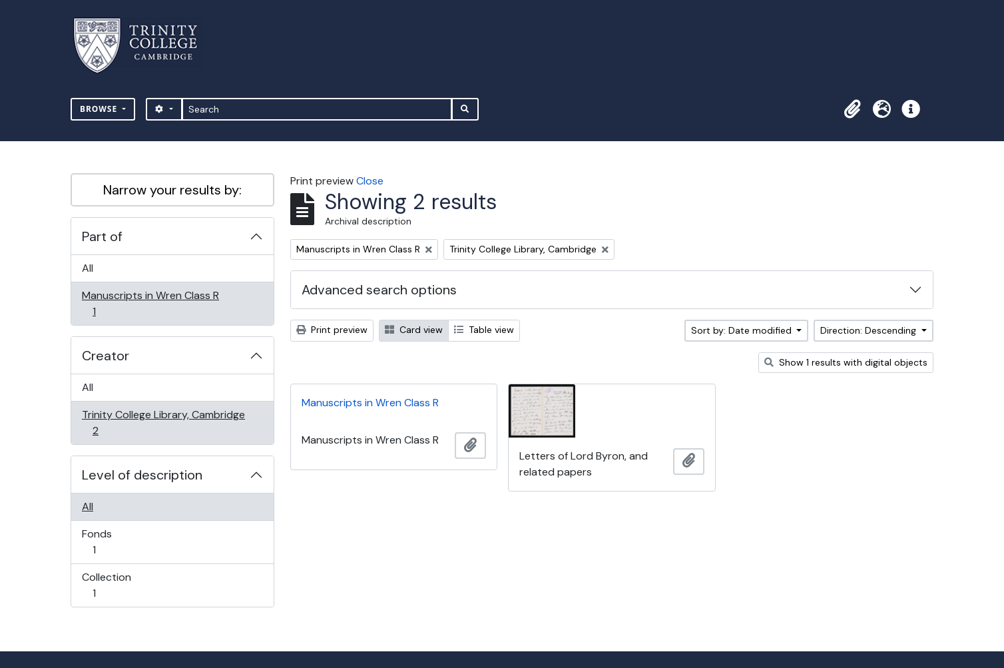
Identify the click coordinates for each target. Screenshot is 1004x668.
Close (369, 181)
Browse (100, 109)
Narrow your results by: (172, 189)
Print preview (332, 330)
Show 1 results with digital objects (845, 362)
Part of (102, 236)
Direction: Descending (869, 330)
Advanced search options (379, 289)
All (87, 268)
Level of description (142, 475)
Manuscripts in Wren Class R (150, 303)
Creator (105, 355)
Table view (484, 330)
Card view (414, 330)
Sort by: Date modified (742, 330)
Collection (106, 585)
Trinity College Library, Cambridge (163, 422)
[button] (852, 109)
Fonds (103, 541)
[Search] (317, 109)
